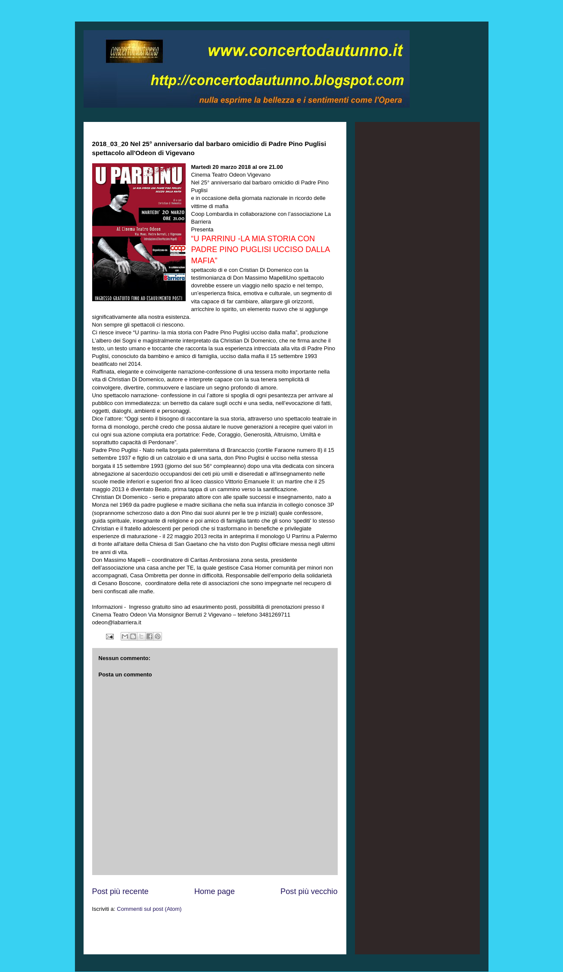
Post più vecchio (308, 891)
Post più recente (120, 891)
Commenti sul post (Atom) (149, 909)
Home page (214, 891)
